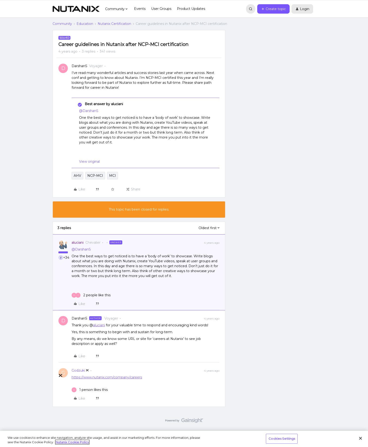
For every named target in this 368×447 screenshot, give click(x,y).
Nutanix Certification (114, 24)
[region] (184, 439)
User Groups (161, 9)
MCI (112, 175)
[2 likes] (91, 295)
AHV (77, 175)
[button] (273, 9)
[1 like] (90, 389)
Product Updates (191, 9)
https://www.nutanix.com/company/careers (107, 377)
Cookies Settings (281, 438)
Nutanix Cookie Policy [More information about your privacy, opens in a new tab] (72, 442)
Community (62, 24)
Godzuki (78, 370)
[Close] (360, 438)
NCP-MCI (95, 175)
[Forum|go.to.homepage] (76, 9)
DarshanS (79, 66)
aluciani (78, 242)
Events (140, 9)
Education (85, 24)
